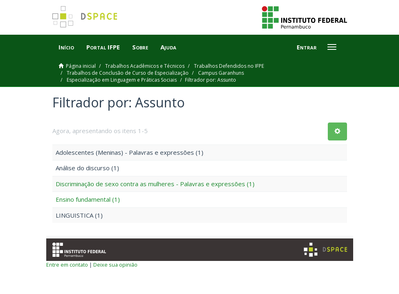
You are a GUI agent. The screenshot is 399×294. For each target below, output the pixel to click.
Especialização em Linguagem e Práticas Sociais (122, 79)
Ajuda (168, 47)
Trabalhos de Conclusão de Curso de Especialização (128, 72)
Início (66, 47)
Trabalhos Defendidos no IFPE (229, 65)
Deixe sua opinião (115, 264)
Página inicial (81, 65)
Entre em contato (67, 264)
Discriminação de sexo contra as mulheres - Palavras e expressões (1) (155, 184)
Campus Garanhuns (221, 72)
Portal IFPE (103, 47)
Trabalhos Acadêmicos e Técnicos (145, 65)
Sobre (140, 47)
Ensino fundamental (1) (88, 199)
